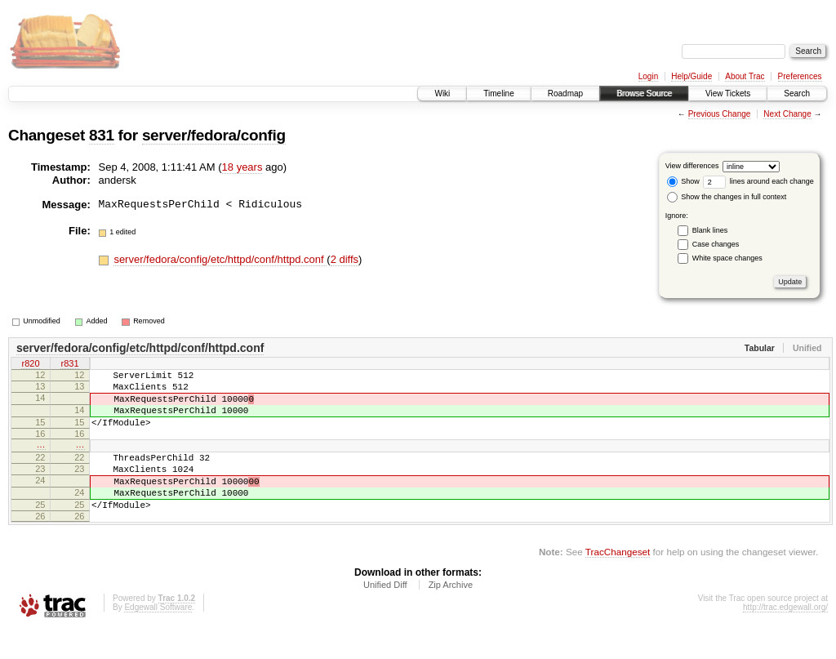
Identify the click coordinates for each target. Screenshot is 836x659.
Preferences (800, 76)
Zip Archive (451, 614)
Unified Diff (385, 614)
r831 (69, 365)
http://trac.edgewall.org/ (785, 636)
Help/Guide (691, 76)
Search (797, 93)
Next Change (787, 113)
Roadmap (565, 93)
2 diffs (344, 259)
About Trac (744, 76)
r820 (30, 365)
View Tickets (727, 93)
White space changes (727, 258)
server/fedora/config (214, 135)
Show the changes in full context (727, 197)
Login (648, 76)
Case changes (716, 244)
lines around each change (758, 181)
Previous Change (719, 113)
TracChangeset (617, 581)
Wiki (442, 93)
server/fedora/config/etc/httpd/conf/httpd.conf (220, 259)
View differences (692, 166)
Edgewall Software (158, 636)
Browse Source (644, 93)
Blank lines (710, 230)
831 (101, 135)
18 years (242, 167)
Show (683, 181)
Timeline (498, 93)
